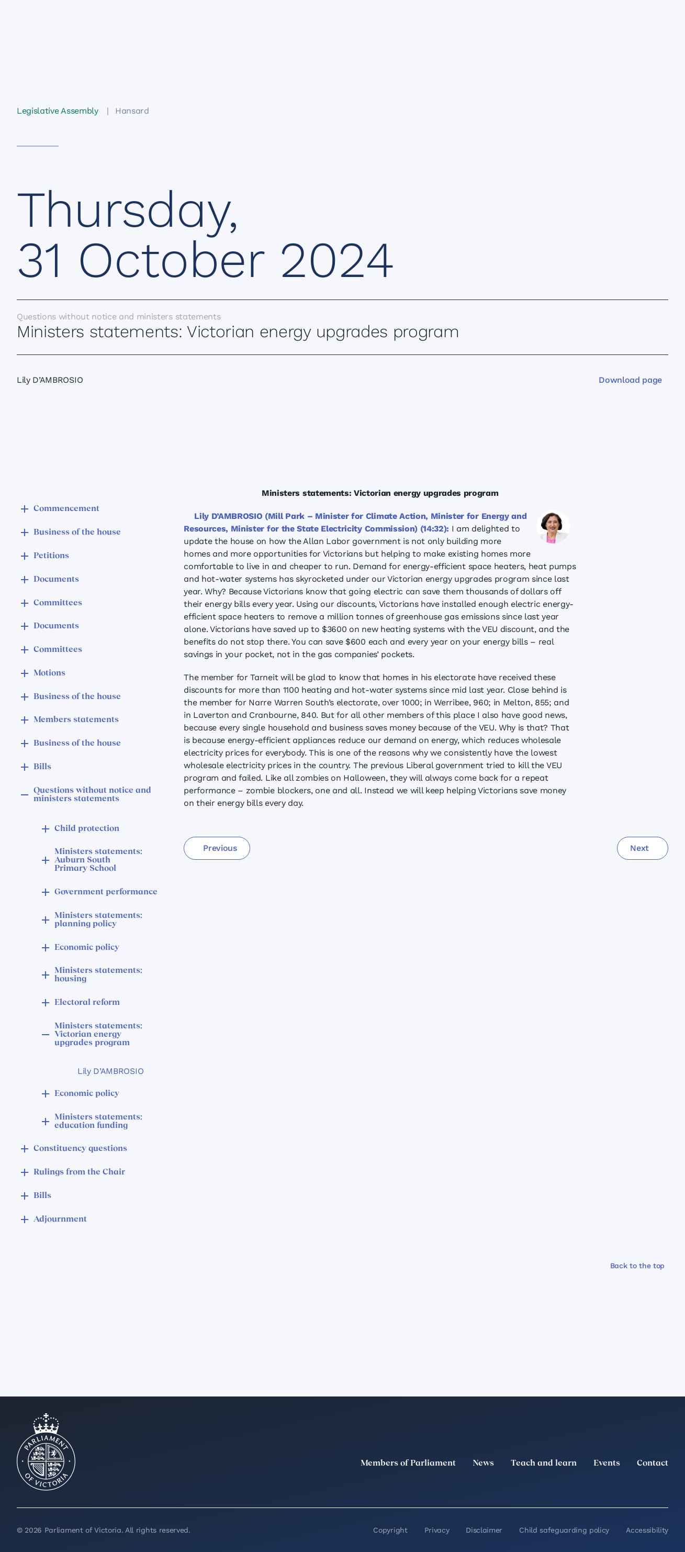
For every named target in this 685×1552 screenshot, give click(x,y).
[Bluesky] (662, 1486)
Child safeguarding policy (564, 1530)
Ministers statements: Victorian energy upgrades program (98, 1035)
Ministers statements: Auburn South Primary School (98, 860)
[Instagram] (592, 1486)
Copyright (390, 1530)
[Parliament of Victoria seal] (46, 1452)
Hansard (132, 111)
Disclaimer (484, 1530)
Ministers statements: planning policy (98, 920)
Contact (652, 1463)
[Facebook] (615, 1486)
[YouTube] (638, 1486)
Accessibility (647, 1530)
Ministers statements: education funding (98, 1121)
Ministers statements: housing (98, 975)
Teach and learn (544, 1463)
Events (606, 1463)
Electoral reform (87, 1002)
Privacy (437, 1530)
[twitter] (546, 1486)
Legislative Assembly (57, 111)
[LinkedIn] (569, 1486)
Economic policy (86, 947)
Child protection (86, 829)
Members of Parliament (408, 1463)
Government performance (106, 892)
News (483, 1463)
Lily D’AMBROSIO (110, 1071)
